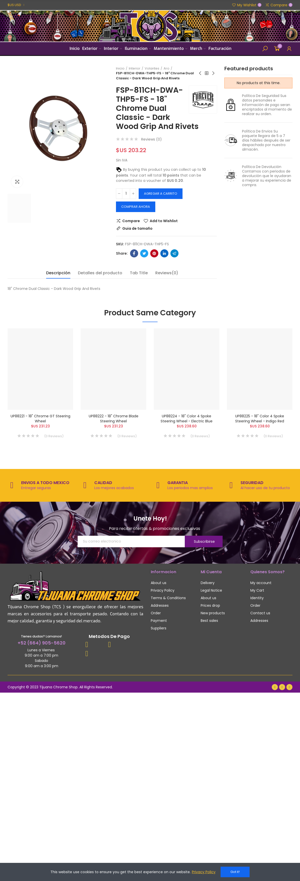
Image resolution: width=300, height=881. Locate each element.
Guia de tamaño (137, 228)
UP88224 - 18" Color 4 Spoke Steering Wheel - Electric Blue (187, 419)
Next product (213, 73)
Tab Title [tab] (139, 273)
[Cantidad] (126, 193)
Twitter (144, 253)
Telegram (174, 253)
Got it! (235, 871)
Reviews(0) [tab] (166, 273)
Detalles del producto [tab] (100, 273)
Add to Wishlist (164, 220)
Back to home (206, 73)
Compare (131, 220)
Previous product (200, 73)
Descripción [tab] (58, 273)
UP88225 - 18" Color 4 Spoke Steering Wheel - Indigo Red (259, 419)
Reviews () (151, 139)
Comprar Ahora (135, 206)
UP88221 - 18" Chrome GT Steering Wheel (40, 419)
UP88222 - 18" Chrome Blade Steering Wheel (113, 419)
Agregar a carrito (160, 193)
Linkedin (164, 253)
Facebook (134, 253)
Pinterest (154, 253)
